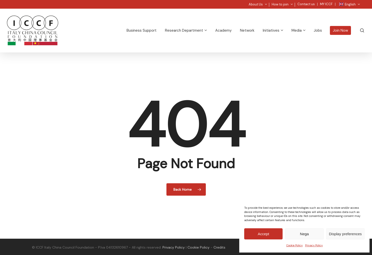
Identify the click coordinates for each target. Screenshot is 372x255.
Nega (304, 234)
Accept (263, 234)
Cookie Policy (294, 245)
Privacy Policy (314, 245)
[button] (362, 2)
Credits (219, 247)
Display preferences (345, 234)
